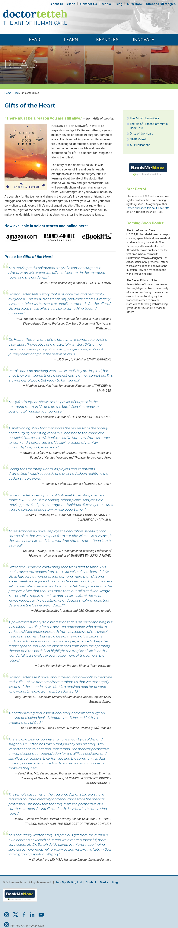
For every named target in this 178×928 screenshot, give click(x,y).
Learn (71, 39)
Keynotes (107, 39)
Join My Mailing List (68, 882)
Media (106, 4)
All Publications (140, 145)
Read (34, 39)
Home (8, 93)
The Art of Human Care (144, 118)
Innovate (143, 39)
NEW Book (151, 4)
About (62, 4)
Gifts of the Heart (141, 133)
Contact (88, 4)
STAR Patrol (138, 139)
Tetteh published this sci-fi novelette (147, 208)
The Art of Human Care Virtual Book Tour (149, 126)
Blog (119, 4)
